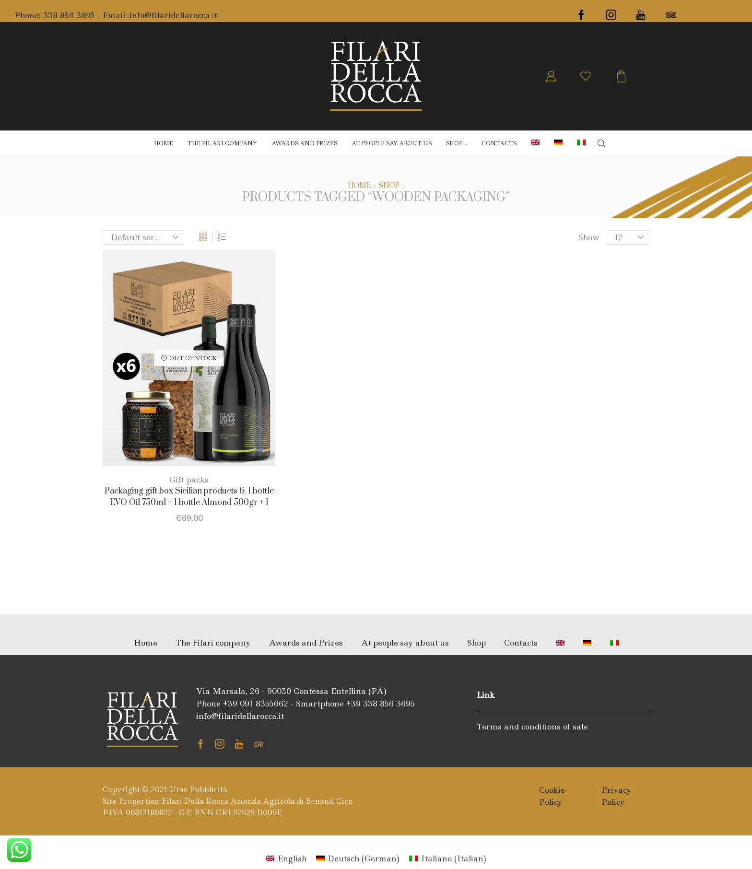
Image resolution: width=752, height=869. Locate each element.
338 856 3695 (69, 15)
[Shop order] (143, 237)
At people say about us (392, 143)
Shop (389, 186)
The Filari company (222, 143)
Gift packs (189, 479)
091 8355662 (264, 703)
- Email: (112, 15)
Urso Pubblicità (198, 790)
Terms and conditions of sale (532, 726)
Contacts (499, 143)
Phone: (28, 15)
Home (163, 143)
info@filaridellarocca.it (173, 15)
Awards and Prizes (304, 143)
